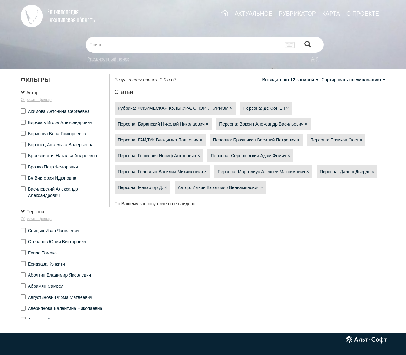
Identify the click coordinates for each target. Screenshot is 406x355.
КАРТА (331, 13)
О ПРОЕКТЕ (362, 13)
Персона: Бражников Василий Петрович (256, 139)
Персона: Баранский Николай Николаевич (163, 124)
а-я (315, 59)
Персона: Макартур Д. (142, 187)
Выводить (291, 79)
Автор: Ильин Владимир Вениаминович (221, 187)
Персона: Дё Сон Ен (266, 108)
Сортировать (353, 79)
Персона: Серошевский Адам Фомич (250, 155)
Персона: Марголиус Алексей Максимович (263, 171)
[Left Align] (307, 45)
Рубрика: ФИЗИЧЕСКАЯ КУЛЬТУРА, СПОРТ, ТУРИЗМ (175, 108)
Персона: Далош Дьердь (347, 171)
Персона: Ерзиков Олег (336, 139)
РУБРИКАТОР (297, 13)
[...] (183, 45)
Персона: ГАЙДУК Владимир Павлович (160, 139)
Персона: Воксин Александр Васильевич (263, 124)
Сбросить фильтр (36, 99)
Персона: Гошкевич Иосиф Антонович (159, 155)
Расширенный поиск (108, 59)
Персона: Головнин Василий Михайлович (162, 171)
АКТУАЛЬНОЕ (253, 13)
